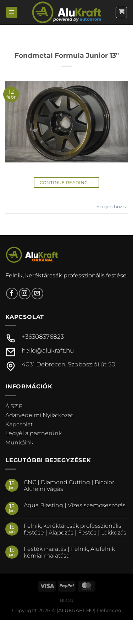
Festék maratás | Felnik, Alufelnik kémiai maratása (69, 552)
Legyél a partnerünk (33, 433)
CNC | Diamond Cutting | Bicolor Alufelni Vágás (69, 485)
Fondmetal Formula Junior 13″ (67, 55)
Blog (66, 600)
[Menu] (11, 12)
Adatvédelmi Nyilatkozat (39, 415)
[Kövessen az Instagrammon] (25, 293)
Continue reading (67, 182)
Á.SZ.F (13, 406)
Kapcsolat (19, 424)
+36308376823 (43, 336)
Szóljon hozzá (112, 206)
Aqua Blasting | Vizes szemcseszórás (75, 505)
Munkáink (19, 442)
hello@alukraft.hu (48, 350)
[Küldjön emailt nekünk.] (37, 293)
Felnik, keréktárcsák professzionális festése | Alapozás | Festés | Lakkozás (75, 529)
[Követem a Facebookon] (12, 293)
